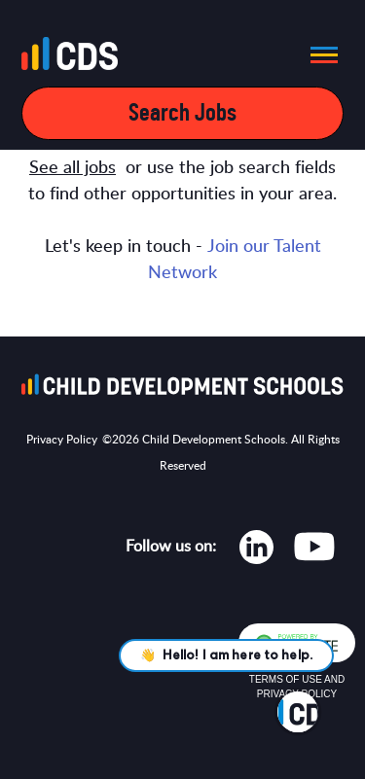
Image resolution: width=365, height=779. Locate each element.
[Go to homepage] (75, 58)
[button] (318, 54)
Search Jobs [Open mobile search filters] (182, 113)
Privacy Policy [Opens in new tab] (61, 439)
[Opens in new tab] (256, 551)
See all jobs (72, 168)
